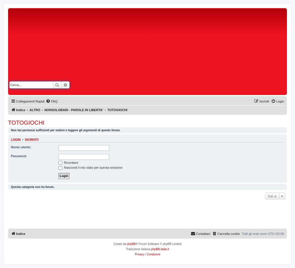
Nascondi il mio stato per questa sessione (90, 167)
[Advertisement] (199, 52)
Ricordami (68, 162)
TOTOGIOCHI (26, 122)
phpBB (131, 244)
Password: (19, 156)
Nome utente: (21, 147)
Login (15, 139)
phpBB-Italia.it (160, 249)
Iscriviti (32, 139)
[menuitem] (51, 101)
